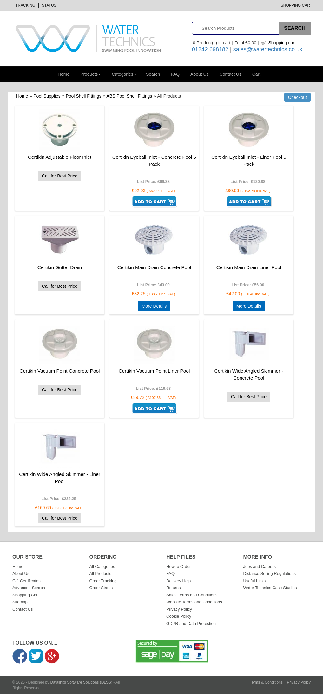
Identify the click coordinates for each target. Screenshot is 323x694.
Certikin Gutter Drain (59, 267)
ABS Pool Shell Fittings (129, 96)
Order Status (101, 587)
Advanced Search (28, 587)
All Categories (102, 566)
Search (153, 74)
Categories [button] (124, 74)
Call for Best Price (59, 175)
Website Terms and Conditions (194, 602)
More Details (154, 306)
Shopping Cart (296, 5)
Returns (173, 587)
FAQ (175, 74)
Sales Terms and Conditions (192, 595)
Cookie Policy (178, 616)
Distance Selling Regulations (269, 573)
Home (63, 74)
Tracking (25, 5)
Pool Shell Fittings (83, 96)
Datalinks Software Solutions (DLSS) (81, 682)
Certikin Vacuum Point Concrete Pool (60, 371)
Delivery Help (178, 580)
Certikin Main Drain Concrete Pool (154, 267)
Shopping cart (281, 42)
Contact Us (230, 74)
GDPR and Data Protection (191, 623)
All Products (100, 573)
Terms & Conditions (266, 682)
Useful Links (254, 580)
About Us (199, 74)
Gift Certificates (26, 580)
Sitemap (20, 602)
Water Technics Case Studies (270, 587)
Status (49, 5)
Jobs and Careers (259, 566)
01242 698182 (210, 49)
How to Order (178, 566)
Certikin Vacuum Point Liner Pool (154, 371)
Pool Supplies (47, 96)
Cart (256, 74)
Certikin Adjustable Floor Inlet (59, 157)
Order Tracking (103, 580)
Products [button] (90, 74)
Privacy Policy (179, 609)
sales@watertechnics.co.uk (267, 49)
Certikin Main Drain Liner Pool (248, 267)
